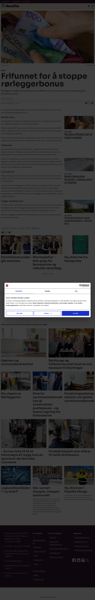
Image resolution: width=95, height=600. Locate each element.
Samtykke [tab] (18, 291)
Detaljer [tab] (47, 291)
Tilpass (47, 313)
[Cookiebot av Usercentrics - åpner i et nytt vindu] (80, 285)
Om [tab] (76, 291)
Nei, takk (19, 313)
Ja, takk (75, 313)
